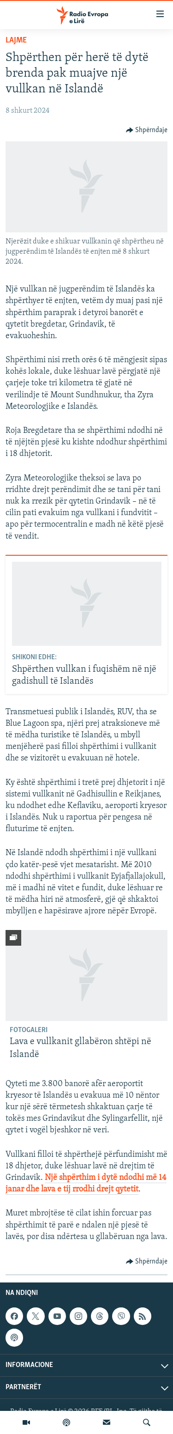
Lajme (16, 40)
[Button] (147, 130)
